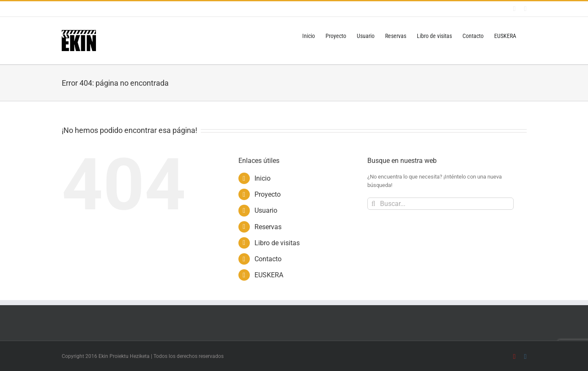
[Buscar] (373, 204)
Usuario (265, 210)
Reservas (268, 227)
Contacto (268, 259)
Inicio (262, 178)
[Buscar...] (440, 204)
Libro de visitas (277, 243)
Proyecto (267, 194)
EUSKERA (268, 275)
